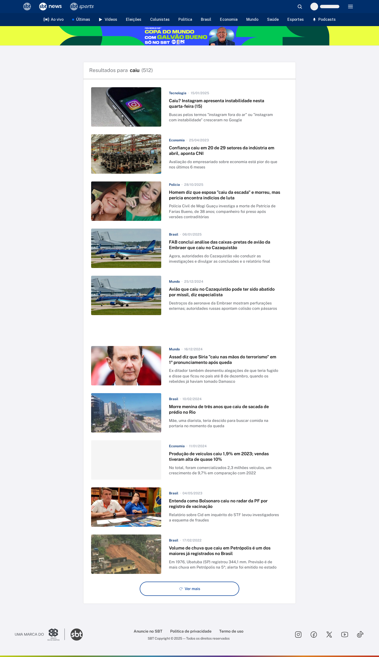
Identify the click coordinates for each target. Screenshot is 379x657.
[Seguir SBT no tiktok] (360, 634)
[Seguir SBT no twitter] (329, 634)
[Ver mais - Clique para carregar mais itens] (189, 589)
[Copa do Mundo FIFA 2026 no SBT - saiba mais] (189, 35)
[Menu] (350, 6)
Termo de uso (231, 631)
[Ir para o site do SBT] (77, 634)
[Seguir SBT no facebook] (314, 634)
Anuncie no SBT (148, 631)
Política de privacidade (190, 631)
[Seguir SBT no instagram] (298, 634)
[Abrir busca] (300, 6)
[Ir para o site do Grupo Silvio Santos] (40, 634)
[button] (189, 107)
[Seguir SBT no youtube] (345, 634)
